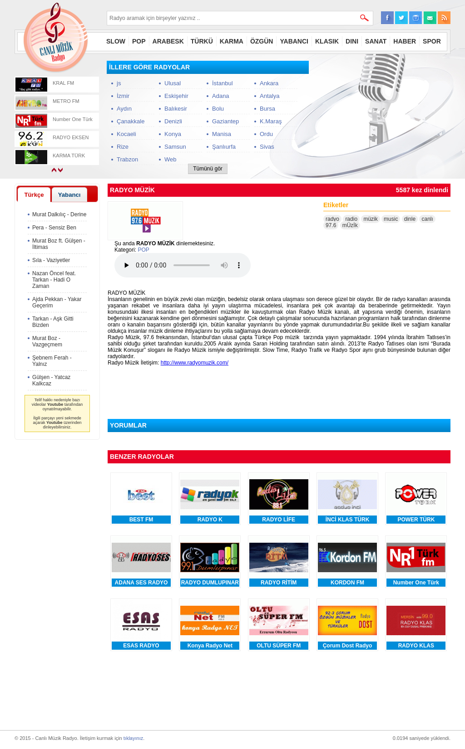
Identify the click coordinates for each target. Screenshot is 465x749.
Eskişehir (176, 95)
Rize (123, 146)
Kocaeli (126, 134)
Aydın (124, 108)
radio (351, 219)
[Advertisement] (382, 117)
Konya (172, 134)
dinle (410, 219)
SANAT (375, 41)
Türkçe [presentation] (34, 194)
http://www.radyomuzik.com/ (194, 363)
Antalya (269, 95)
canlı (427, 219)
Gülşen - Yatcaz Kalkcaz (51, 380)
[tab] (34, 194)
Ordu (266, 134)
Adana (220, 95)
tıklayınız (133, 738)
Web (170, 159)
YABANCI (294, 41)
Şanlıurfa (224, 146)
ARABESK (168, 41)
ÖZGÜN (261, 41)
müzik (370, 219)
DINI (352, 41)
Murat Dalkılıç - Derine (59, 214)
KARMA (231, 41)
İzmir (123, 95)
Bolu (218, 108)
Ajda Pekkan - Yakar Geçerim (56, 302)
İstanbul (222, 83)
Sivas (267, 146)
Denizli (173, 121)
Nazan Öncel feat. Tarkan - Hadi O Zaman (54, 279)
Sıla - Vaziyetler (51, 260)
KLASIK (327, 41)
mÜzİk (350, 225)
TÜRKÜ (202, 41)
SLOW (115, 41)
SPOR (432, 41)
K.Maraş (271, 121)
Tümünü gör (208, 168)
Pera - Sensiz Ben (54, 227)
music (391, 219)
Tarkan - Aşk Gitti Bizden (53, 322)
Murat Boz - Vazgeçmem (47, 341)
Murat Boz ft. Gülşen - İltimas (58, 244)
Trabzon (127, 159)
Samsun (175, 146)
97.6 (331, 225)
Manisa (221, 134)
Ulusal (172, 83)
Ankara (269, 83)
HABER (404, 41)
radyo (332, 219)
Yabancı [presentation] (69, 194)
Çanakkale (130, 121)
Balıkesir (175, 108)
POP (139, 41)
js (119, 83)
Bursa (267, 108)
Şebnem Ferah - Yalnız (52, 361)
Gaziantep (225, 121)
